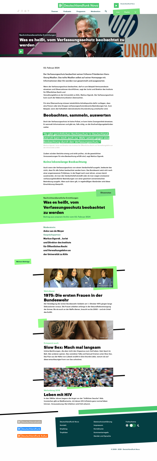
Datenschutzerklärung (103, 422)
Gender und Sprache (102, 436)
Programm (81, 11)
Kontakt (63, 425)
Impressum (98, 425)
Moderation (95, 11)
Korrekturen (99, 429)
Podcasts (67, 11)
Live (117, 12)
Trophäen (64, 432)
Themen (54, 11)
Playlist (127, 12)
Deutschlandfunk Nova (69, 422)
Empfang (63, 429)
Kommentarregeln (101, 432)
